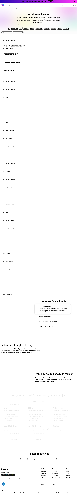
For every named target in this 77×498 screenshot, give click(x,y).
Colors (42, 482)
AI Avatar (54, 482)
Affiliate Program (69, 477)
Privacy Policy (16, 492)
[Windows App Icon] (13, 475)
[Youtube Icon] (16, 479)
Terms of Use (11, 492)
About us (68, 475)
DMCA (56, 492)
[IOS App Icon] (3, 475)
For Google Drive (55, 475)
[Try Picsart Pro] (14, 439)
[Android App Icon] (8, 475)
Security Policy (60, 492)
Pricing (53, 484)
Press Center (68, 482)
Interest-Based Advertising (40, 492)
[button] (9, 5)
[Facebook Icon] (2, 479)
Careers (67, 473)
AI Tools (42, 477)
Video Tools (43, 473)
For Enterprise (54, 471)
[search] (62, 5)
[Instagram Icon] (9, 479)
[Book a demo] (63, 435)
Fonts (42, 484)
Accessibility (66, 492)
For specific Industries (56, 477)
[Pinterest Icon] (19, 479)
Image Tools (43, 471)
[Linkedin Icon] (13, 479)
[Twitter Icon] (6, 479)
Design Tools (43, 475)
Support (67, 471)
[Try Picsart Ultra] (38, 439)
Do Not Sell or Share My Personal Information (27, 492)
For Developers (55, 473)
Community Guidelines (49, 492)
